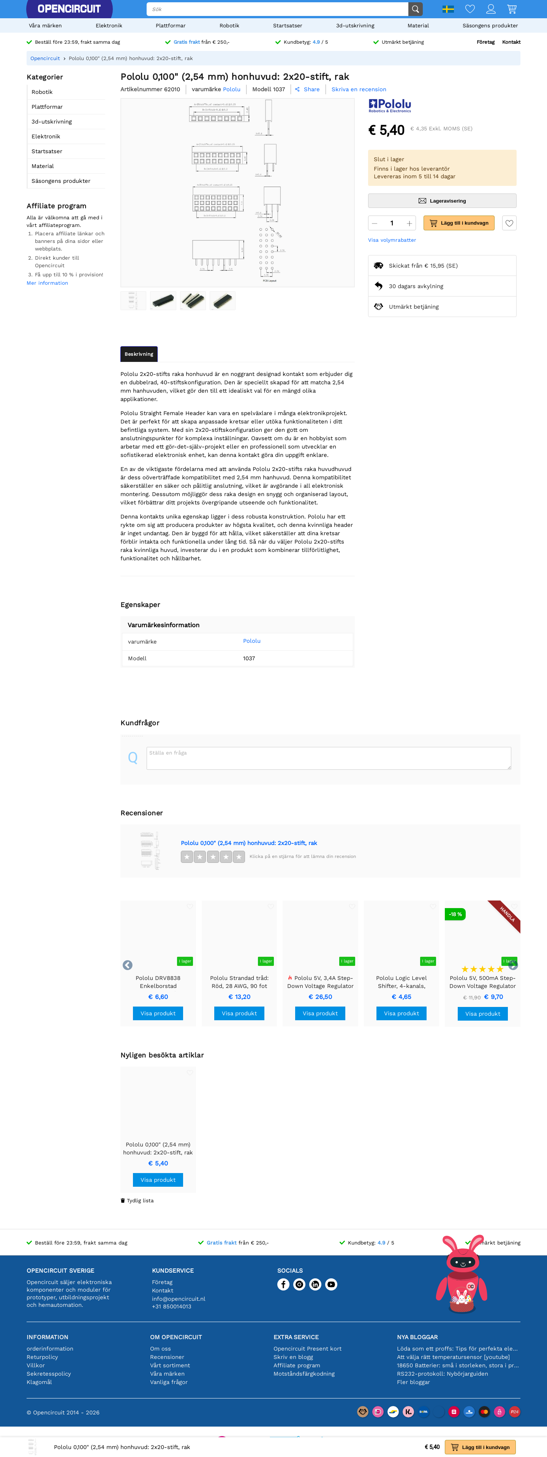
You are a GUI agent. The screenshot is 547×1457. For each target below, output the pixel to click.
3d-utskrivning (355, 25)
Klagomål (39, 1382)
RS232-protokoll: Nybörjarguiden (442, 1373)
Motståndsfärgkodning (304, 1373)
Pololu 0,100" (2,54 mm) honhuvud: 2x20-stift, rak (249, 843)
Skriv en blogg (293, 1357)
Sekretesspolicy (49, 1373)
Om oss (160, 1348)
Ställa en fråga (168, 753)
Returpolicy (42, 1357)
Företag (486, 42)
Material (418, 25)
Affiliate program (297, 1365)
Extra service (296, 1337)
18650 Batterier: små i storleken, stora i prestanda (458, 1365)
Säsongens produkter (490, 25)
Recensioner (167, 1357)
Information (47, 1337)
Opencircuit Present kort (307, 1348)
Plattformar (171, 25)
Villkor (36, 1365)
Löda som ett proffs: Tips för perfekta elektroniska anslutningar (458, 1348)
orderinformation (50, 1348)
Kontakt (511, 42)
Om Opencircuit (176, 1337)
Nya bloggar (417, 1337)
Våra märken (45, 25)
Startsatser (287, 25)
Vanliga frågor (169, 1382)
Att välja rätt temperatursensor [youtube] (453, 1357)
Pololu (240, 640)
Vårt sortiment (170, 1365)
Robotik (229, 25)
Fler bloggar (413, 1382)
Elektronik (109, 25)
